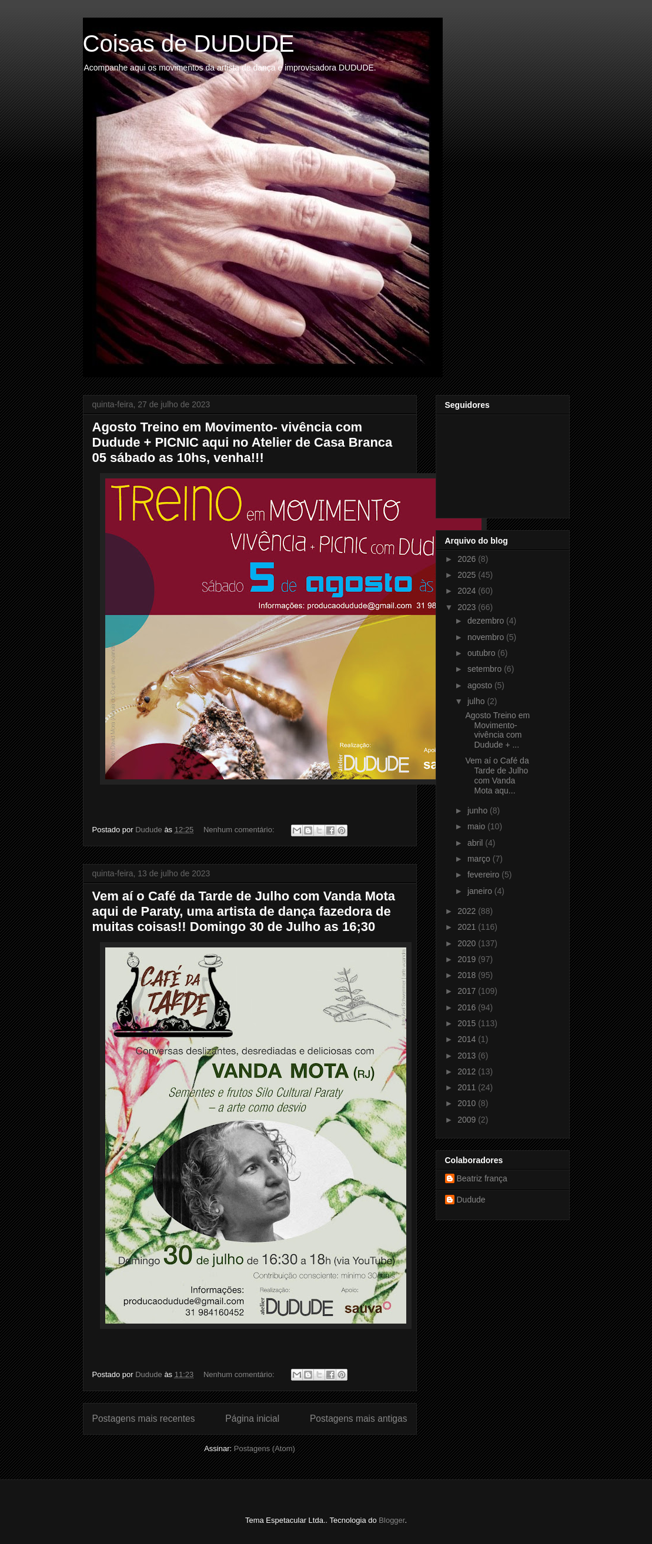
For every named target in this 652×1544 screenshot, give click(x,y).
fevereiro (484, 874)
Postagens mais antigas (358, 1419)
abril (476, 843)
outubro (482, 653)
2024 (467, 590)
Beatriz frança (482, 1178)
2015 (467, 1023)
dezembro (486, 620)
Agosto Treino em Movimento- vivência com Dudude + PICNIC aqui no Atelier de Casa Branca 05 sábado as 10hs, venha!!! (242, 442)
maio (477, 826)
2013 (467, 1055)
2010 (467, 1103)
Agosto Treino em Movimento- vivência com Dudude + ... (497, 730)
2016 (467, 1007)
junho (478, 810)
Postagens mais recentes (143, 1419)
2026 (467, 559)
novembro (486, 637)
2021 (467, 927)
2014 (467, 1039)
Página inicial (252, 1419)
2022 (467, 911)
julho (477, 701)
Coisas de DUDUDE (189, 43)
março (480, 858)
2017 (467, 991)
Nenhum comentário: (239, 829)
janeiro (480, 891)
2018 (467, 975)
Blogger (391, 1520)
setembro (485, 669)
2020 (467, 943)
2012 (467, 1071)
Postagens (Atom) (264, 1448)
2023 (467, 607)
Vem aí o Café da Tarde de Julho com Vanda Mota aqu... (497, 775)
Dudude (471, 1199)
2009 (467, 1119)
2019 (467, 959)
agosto (480, 685)
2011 (467, 1087)
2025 (467, 575)
